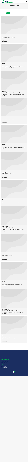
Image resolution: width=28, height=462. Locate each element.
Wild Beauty (4, 63)
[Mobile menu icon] (26, 1)
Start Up (4, 281)
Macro (3, 37)
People (3, 92)
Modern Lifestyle (5, 36)
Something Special (5, 335)
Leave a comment (17, 92)
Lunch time (4, 199)
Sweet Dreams (4, 117)
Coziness (4, 91)
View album (4, 41)
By (8, 37)
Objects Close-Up (5, 309)
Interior (3, 144)
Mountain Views (5, 226)
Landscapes (4, 172)
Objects (5, 37)
